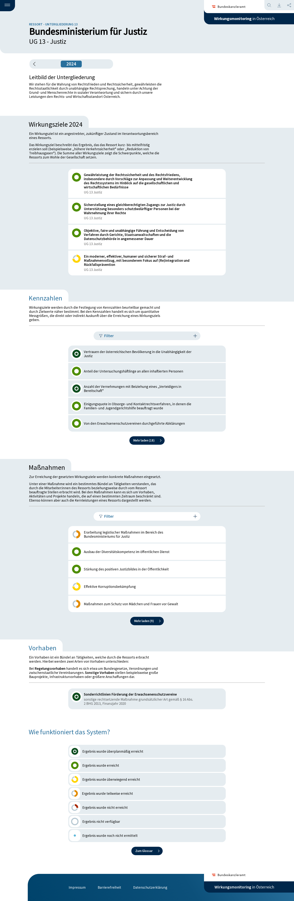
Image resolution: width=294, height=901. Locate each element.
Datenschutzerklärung (150, 887)
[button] (7, 5)
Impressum (77, 887)
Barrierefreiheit (109, 887)
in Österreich (244, 18)
